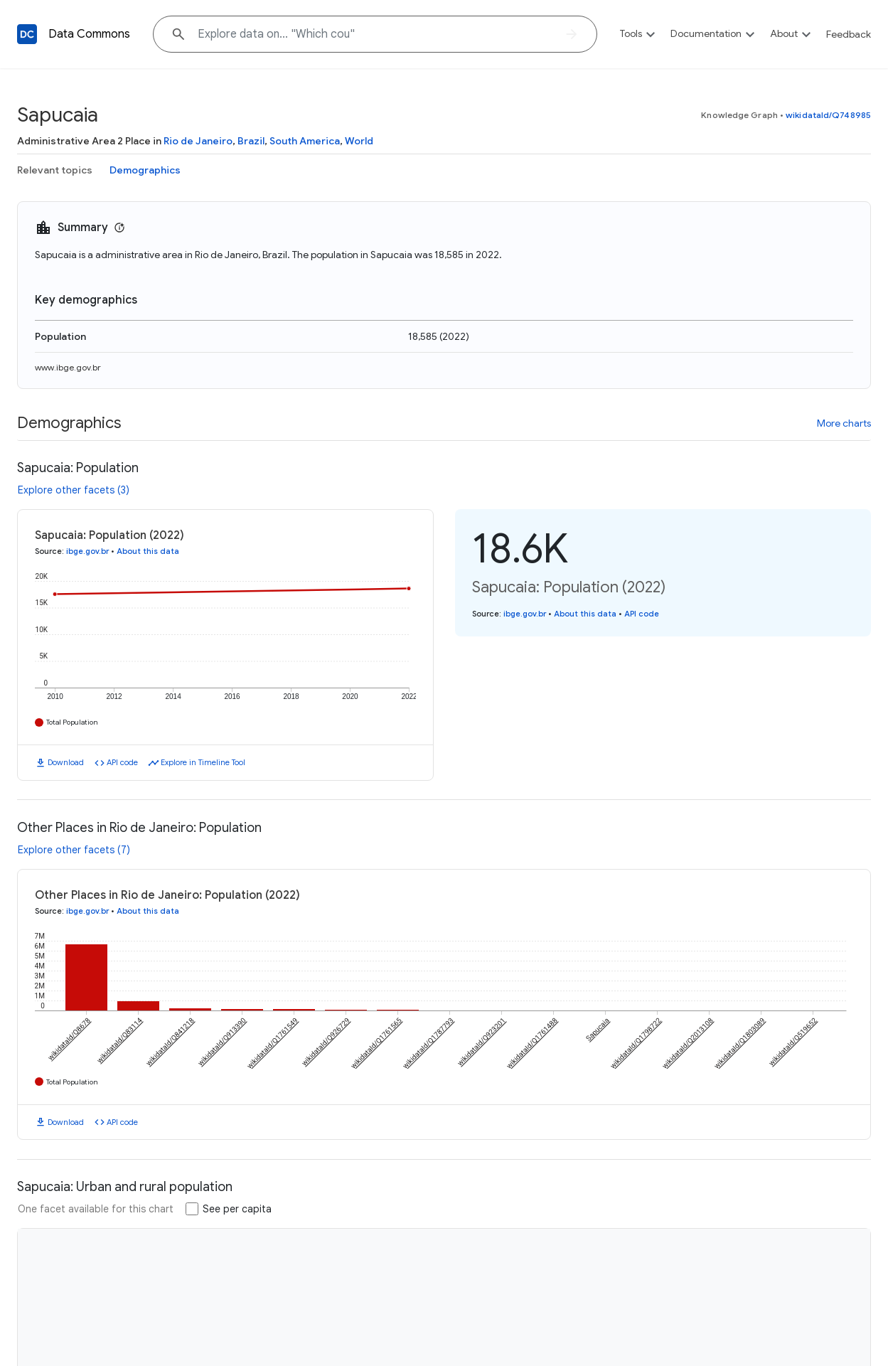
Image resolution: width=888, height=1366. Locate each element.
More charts (844, 423)
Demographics (145, 170)
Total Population (72, 722)
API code (122, 762)
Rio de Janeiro (198, 140)
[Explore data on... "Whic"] (375, 34)
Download (66, 762)
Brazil (250, 140)
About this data (148, 551)
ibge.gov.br (87, 551)
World (359, 140)
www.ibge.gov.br (68, 367)
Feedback (848, 34)
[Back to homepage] (27, 34)
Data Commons (89, 34)
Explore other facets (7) (74, 849)
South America (304, 140)
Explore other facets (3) (73, 490)
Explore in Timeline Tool (203, 762)
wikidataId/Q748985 (828, 115)
